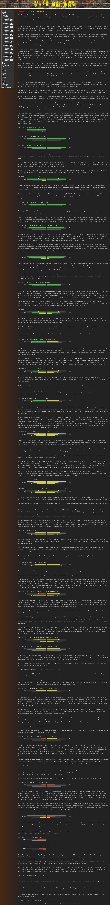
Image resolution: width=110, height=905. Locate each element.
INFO (49, 8)
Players (3, 66)
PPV (3, 68)
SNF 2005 (4, 72)
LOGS (59, 8)
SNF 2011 (4, 80)
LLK (2, 62)
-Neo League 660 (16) (8, 59)
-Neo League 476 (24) (8, 48)
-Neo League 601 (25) (8, 55)
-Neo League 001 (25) (8, 19)
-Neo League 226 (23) (8, 33)
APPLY (51, 8)
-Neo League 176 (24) (8, 30)
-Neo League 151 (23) (8, 29)
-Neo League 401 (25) (8, 42)
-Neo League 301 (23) (8, 37)
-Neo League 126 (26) (8, 27)
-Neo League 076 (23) (8, 23)
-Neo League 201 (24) (8, 31)
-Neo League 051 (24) (8, 22)
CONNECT (63, 8)
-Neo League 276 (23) (8, 35)
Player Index (5, 86)
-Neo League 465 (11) (8, 46)
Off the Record (5, 65)
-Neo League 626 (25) (8, 56)
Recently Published (6, 87)
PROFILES (56, 8)
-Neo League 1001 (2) (8, 24)
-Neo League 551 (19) (8, 52)
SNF (3, 69)
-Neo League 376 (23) (8, 41)
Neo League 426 (23, 12)
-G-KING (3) (5, 16)
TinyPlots (4, 83)
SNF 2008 (4, 76)
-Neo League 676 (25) (8, 60)
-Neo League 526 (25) (8, 51)
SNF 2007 (4, 74)
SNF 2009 (4, 77)
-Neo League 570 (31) (8, 53)
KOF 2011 (4, 13)
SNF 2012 (4, 81)
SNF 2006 (4, 73)
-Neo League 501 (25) (8, 49)
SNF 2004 (4, 70)
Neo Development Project (8, 63)
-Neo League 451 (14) (8, 45)
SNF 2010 (4, 79)
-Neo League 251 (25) (8, 34)
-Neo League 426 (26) (8, 44)
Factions (4, 12)
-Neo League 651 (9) (7, 58)
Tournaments (5, 84)
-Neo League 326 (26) (8, 38)
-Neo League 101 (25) (8, 26)
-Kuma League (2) (7, 18)
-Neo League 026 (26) (8, 20)
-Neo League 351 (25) (8, 40)
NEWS (45, 8)
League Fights (5, 15)
